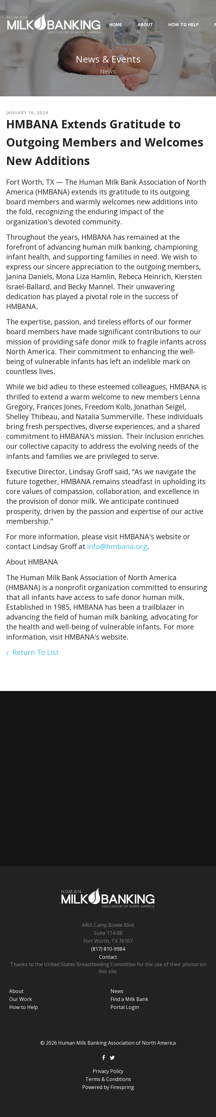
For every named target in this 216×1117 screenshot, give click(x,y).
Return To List (35, 652)
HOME (115, 24)
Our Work (20, 999)
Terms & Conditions (108, 1079)
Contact (108, 957)
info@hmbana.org (117, 546)
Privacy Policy (108, 1071)
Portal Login (124, 1007)
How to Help (183, 24)
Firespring (122, 1087)
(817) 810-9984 (108, 949)
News (116, 991)
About (145, 24)
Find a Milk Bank (129, 999)
